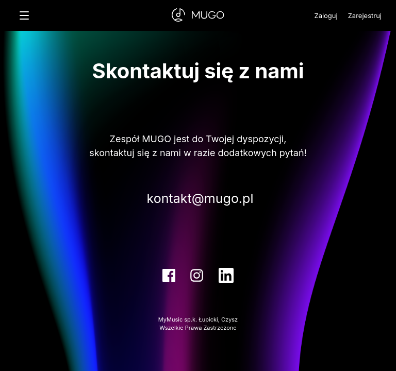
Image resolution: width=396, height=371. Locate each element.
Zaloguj (325, 15)
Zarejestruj (365, 15)
